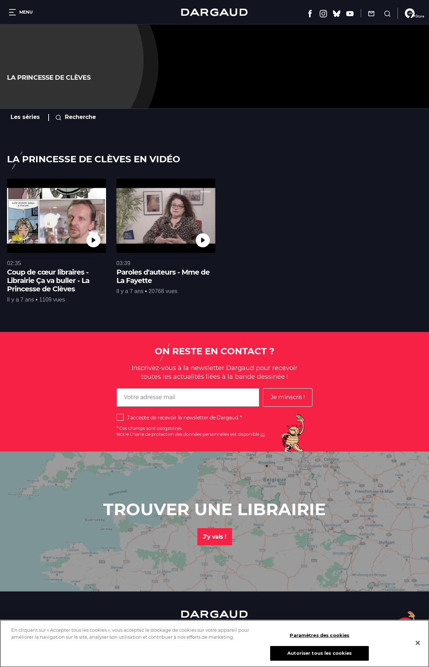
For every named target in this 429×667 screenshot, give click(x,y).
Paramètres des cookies (319, 640)
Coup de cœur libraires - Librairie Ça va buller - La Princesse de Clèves (48, 280)
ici (262, 434)
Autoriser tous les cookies (319, 657)
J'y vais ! (214, 536)
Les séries (25, 117)
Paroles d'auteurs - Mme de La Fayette (163, 276)
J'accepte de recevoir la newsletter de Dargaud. (183, 417)
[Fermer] (418, 647)
